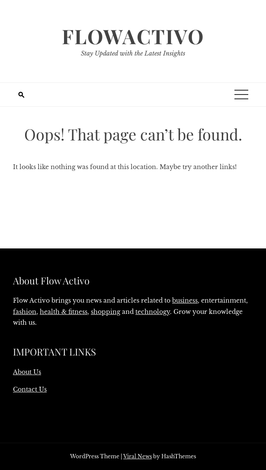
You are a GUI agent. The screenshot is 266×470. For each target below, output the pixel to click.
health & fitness (63, 312)
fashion (24, 312)
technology (152, 312)
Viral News (137, 456)
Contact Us (30, 389)
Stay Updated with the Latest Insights (133, 53)
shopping (105, 312)
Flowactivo (133, 36)
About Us (27, 372)
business (185, 300)
